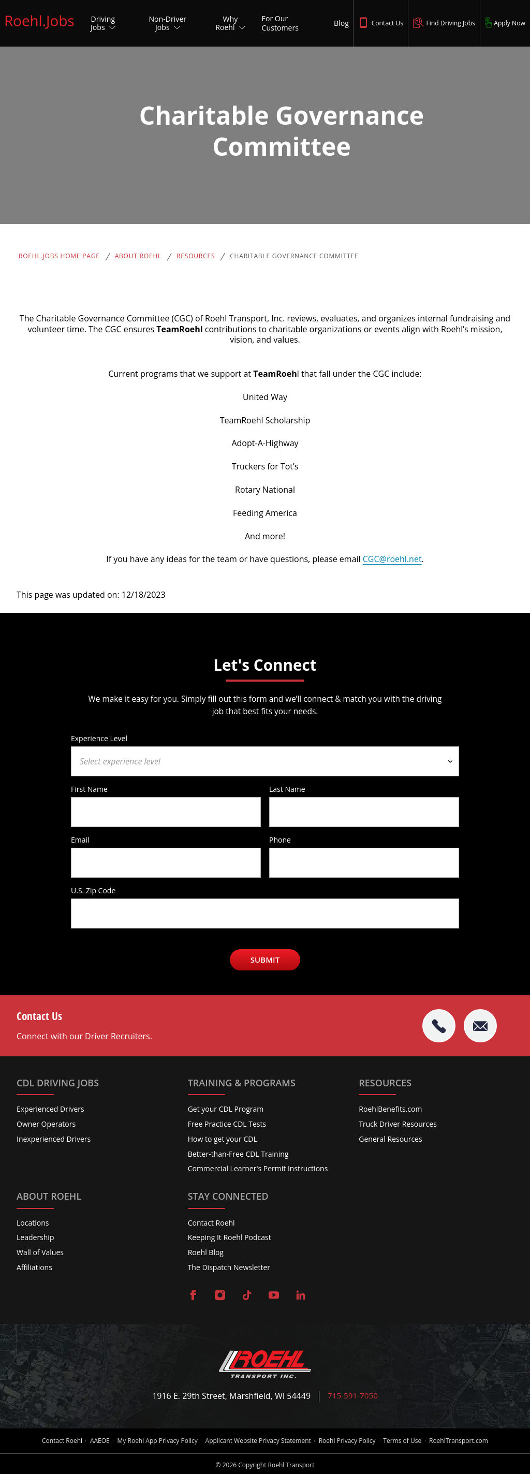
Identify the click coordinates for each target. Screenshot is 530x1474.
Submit (265, 959)
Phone (280, 839)
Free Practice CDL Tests (227, 1124)
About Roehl (138, 256)
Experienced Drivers (50, 1109)
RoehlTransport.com (465, 1440)
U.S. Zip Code (93, 890)
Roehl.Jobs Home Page (59, 256)
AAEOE (95, 1440)
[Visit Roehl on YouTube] (274, 1296)
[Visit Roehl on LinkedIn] (301, 1296)
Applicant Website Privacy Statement (258, 1440)
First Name (89, 789)
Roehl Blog (206, 1252)
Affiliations (34, 1267)
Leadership (35, 1238)
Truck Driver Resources (398, 1124)
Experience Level (99, 738)
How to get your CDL (222, 1139)
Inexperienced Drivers (54, 1139)
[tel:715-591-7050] (438, 1025)
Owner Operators (46, 1124)
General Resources (390, 1139)
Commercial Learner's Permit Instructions (258, 1169)
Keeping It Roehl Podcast (229, 1238)
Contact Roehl (211, 1223)
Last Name (287, 789)
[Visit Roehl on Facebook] (193, 1296)
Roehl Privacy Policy (349, 1440)
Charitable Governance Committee (294, 256)
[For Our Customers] (291, 23)
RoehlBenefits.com (390, 1109)
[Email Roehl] (480, 1025)
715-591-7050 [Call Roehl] (353, 1396)
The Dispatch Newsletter (229, 1267)
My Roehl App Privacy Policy (155, 1440)
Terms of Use (407, 1440)
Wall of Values (40, 1252)
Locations (33, 1223)
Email (80, 839)
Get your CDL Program (226, 1109)
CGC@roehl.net (392, 559)
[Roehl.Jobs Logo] (39, 29)
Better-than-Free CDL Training (238, 1154)
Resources (195, 256)
